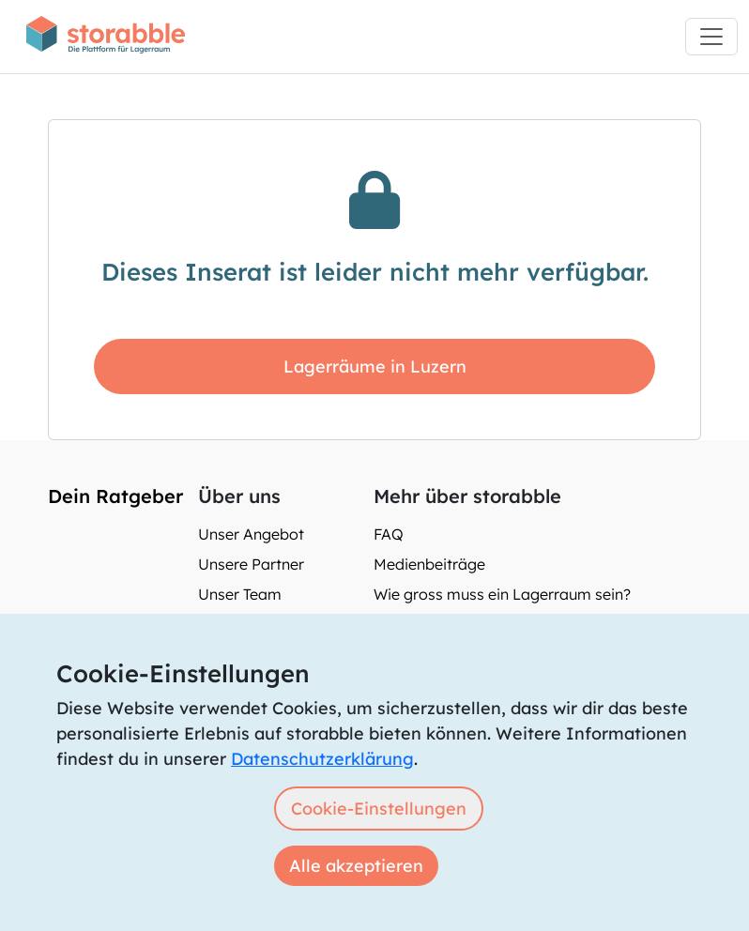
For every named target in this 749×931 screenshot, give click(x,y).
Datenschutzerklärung (322, 759)
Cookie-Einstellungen (378, 808)
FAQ (389, 534)
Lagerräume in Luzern (374, 366)
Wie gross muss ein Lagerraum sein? (502, 594)
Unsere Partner (251, 564)
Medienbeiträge (429, 564)
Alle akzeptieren (356, 866)
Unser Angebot (251, 534)
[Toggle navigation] (711, 36)
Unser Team (240, 594)
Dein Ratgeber (115, 496)
